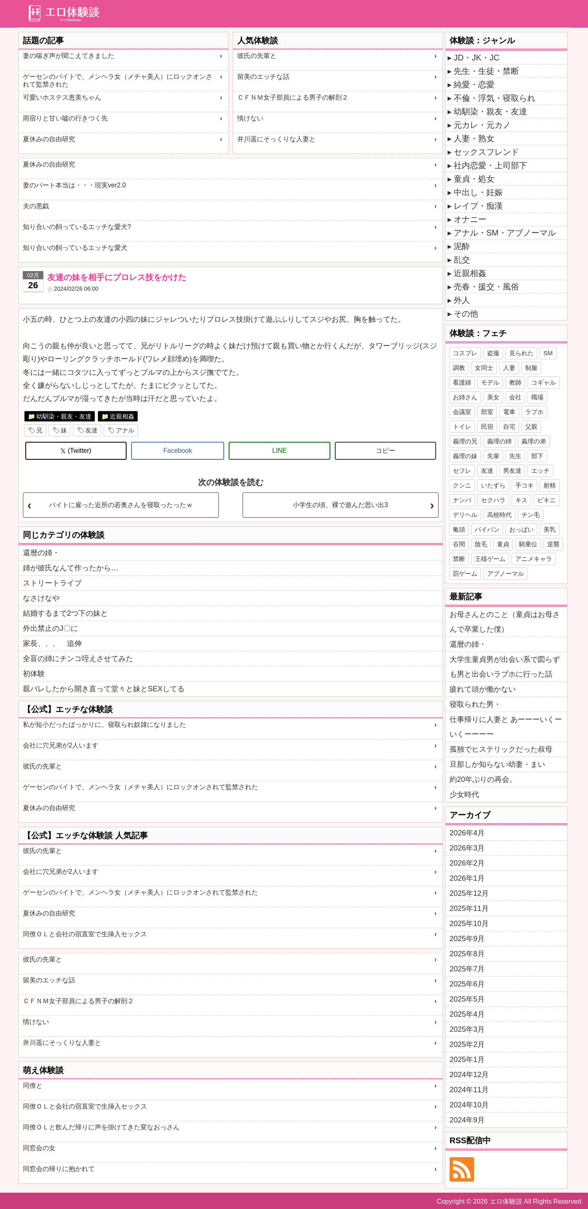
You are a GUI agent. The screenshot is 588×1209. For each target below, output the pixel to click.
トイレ (462, 426)
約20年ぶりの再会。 (483, 779)
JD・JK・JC (476, 57)
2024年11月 (469, 1090)
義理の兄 (465, 441)
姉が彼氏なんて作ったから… (70, 568)
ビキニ (546, 500)
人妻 (509, 367)
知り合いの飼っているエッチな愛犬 (75, 247)
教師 (515, 382)
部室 (487, 411)
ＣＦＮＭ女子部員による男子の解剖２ (292, 97)
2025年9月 (467, 939)
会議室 (462, 411)
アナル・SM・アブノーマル (505, 232)
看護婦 (462, 382)
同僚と (32, 1085)
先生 (515, 455)
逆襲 (553, 544)
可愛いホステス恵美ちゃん (62, 97)
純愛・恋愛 (474, 84)
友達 (91, 430)
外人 (462, 300)
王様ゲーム (490, 558)
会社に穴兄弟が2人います (60, 745)
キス (521, 500)
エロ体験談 (506, 1201)
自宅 (509, 426)
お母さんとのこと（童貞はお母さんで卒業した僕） (505, 621)
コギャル (543, 382)
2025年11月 (469, 908)
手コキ (524, 485)
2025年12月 (469, 893)
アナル (125, 430)
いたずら (493, 485)
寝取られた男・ (475, 704)
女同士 (484, 367)
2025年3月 (467, 1029)
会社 (515, 397)
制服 (531, 367)
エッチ (540, 470)
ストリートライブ (52, 583)
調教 (459, 367)
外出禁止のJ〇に (50, 628)
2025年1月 (467, 1059)
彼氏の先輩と (256, 55)
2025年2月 (467, 1044)
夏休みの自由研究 (49, 139)
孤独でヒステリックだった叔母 (501, 749)
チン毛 (530, 514)
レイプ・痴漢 (478, 205)
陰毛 (481, 544)
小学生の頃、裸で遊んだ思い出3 (340, 504)
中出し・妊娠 (478, 192)
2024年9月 (467, 1120)
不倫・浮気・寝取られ (494, 98)
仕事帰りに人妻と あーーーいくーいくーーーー (506, 726)
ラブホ (534, 411)
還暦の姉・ (41, 553)
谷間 (459, 544)
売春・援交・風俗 (486, 286)
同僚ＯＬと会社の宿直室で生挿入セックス (85, 934)
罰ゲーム (465, 573)
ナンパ (462, 500)
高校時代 (499, 514)
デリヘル (465, 514)
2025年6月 (467, 984)
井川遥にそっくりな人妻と (276, 139)
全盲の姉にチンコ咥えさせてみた (78, 659)
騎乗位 (528, 544)
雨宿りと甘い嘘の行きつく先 (65, 118)
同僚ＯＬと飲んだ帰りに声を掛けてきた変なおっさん (101, 1127)
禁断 (459, 558)
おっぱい (521, 529)
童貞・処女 (474, 178)
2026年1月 (467, 878)
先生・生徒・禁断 (486, 71)
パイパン (487, 529)
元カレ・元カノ (482, 124)
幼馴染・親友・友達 (63, 416)
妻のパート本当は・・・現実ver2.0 (74, 185)
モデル (490, 382)
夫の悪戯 (36, 206)
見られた (521, 353)
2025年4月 (467, 1014)
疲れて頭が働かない (483, 689)
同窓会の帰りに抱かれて (59, 1168)
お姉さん (465, 397)
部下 (537, 455)
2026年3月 (467, 848)
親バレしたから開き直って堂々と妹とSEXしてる (104, 689)
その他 (466, 313)
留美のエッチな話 (263, 76)
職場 (537, 397)
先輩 (493, 455)
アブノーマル (505, 573)
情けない (250, 118)
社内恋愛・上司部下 (490, 165)
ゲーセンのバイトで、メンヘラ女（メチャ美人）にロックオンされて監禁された (117, 80)
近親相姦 (122, 416)
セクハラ (493, 500)
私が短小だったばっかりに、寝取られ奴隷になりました (104, 724)
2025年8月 (467, 954)
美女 (493, 397)
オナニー (470, 219)
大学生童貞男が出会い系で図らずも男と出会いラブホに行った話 (505, 666)
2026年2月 (467, 863)
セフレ (462, 470)
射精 (549, 485)
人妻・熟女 (474, 138)
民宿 (487, 426)
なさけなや (41, 598)
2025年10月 (469, 924)
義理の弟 (533, 441)
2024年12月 (469, 1075)
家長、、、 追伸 (52, 643)
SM (548, 353)
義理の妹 (465, 455)
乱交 (462, 259)
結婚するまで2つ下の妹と (65, 613)
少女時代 (464, 794)
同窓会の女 (39, 1147)
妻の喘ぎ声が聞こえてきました (68, 55)
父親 (531, 426)
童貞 (503, 544)
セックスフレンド (486, 151)
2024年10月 (469, 1105)
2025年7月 (467, 969)
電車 (509, 411)
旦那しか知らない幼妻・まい (497, 764)
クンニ (462, 485)
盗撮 (493, 353)
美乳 (549, 529)
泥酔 (462, 246)
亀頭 (459, 529)
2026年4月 (467, 833)
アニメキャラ (533, 558)
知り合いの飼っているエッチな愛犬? (77, 226)
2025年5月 (467, 999)
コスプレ (465, 353)
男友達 (512, 470)
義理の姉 (499, 441)
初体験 (34, 674)
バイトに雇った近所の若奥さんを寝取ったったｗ (121, 504)
